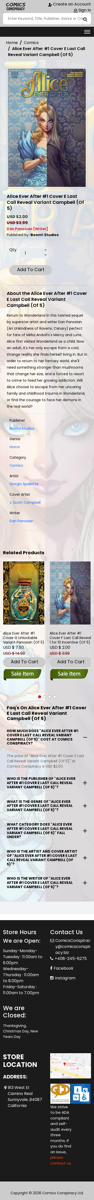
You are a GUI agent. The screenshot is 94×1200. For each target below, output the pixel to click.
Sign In (82, 10)
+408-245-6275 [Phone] (71, 958)
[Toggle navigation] (87, 32)
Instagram (65, 978)
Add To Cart (30, 269)
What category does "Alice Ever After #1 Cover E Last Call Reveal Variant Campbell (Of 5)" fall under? (40, 830)
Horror (15, 446)
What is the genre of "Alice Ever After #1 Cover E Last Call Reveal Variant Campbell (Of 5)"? (40, 806)
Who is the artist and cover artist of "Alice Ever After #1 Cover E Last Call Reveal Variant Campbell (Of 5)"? (42, 857)
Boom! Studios (22, 428)
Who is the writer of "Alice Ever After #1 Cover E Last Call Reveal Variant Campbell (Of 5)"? (40, 882)
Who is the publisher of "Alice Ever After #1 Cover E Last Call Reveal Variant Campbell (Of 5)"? (41, 783)
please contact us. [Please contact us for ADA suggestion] (61, 1160)
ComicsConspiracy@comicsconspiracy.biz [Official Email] (73, 946)
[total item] (34, 253)
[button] (39, 696)
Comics (31, 43)
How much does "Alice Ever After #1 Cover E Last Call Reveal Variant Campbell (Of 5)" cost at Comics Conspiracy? (42, 737)
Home (12, 43)
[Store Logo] (15, 7)
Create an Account (69, 4)
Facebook (63, 968)
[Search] (47, 18)
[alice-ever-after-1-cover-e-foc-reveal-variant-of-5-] (70, 592)
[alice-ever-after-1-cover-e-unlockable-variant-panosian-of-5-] (24, 592)
